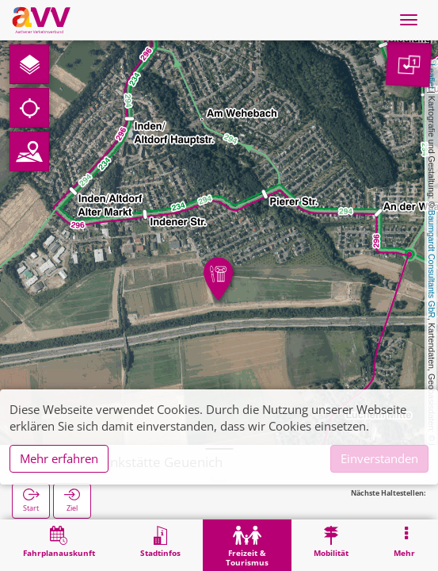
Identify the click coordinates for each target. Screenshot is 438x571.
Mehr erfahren (59, 458)
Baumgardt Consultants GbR (431, 264)
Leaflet (431, 76)
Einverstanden (379, 458)
